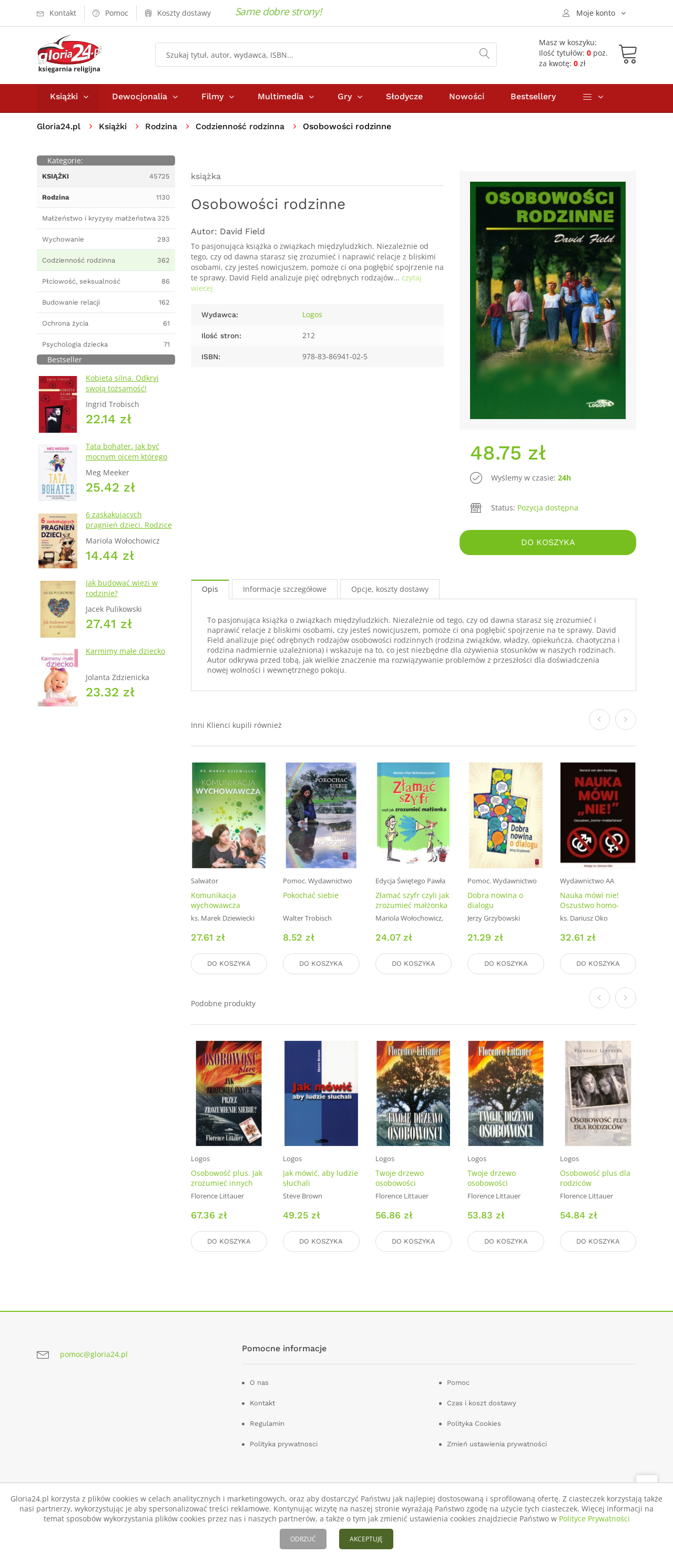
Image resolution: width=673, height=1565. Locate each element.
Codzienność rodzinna (242, 129)
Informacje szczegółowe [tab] (285, 591)
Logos (312, 317)
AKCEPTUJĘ (366, 1539)
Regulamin (267, 1423)
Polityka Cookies (474, 1423)
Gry (345, 99)
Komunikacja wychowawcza (215, 902)
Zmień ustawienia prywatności (497, 1444)
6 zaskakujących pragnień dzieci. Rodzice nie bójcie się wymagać (129, 527)
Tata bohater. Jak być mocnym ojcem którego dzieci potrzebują (126, 459)
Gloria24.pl (59, 129)
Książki (64, 99)
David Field (242, 234)
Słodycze (404, 99)
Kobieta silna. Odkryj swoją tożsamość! (122, 385)
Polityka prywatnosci (284, 1444)
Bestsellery (533, 99)
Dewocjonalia (139, 99)
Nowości (466, 99)
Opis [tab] (210, 591)
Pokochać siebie (311, 897)
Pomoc (458, 1382)
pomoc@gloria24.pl (94, 1354)
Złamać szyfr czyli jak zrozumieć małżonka (412, 902)
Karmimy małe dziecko (125, 654)
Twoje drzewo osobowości (399, 1179)
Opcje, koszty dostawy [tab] (390, 591)
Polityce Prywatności (594, 1519)
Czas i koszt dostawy (481, 1403)
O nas (259, 1382)
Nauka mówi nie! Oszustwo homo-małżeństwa (589, 907)
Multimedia (280, 99)
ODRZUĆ (303, 1539)
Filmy (212, 99)
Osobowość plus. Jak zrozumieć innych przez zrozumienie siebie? (226, 1189)
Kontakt (262, 1403)
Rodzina (162, 129)
